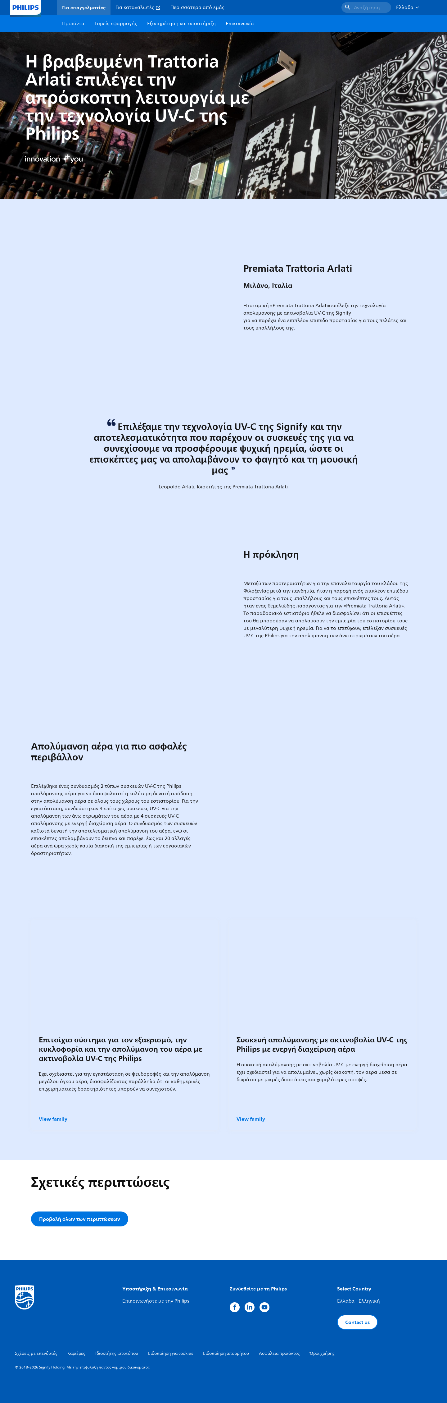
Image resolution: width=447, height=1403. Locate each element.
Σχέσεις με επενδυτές (36, 1353)
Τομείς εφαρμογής (115, 24)
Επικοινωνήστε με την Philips (155, 1301)
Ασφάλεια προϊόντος (279, 1353)
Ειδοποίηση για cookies (170, 1353)
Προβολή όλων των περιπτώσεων (79, 1219)
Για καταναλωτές (137, 7)
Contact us (357, 1322)
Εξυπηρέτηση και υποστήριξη (181, 24)
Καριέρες (76, 1353)
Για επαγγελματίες (84, 7)
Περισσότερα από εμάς (197, 7)
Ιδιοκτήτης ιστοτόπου (116, 1353)
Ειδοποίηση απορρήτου (226, 1353)
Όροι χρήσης (322, 1353)
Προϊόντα (73, 24)
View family (53, 1119)
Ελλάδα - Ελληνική (358, 1301)
